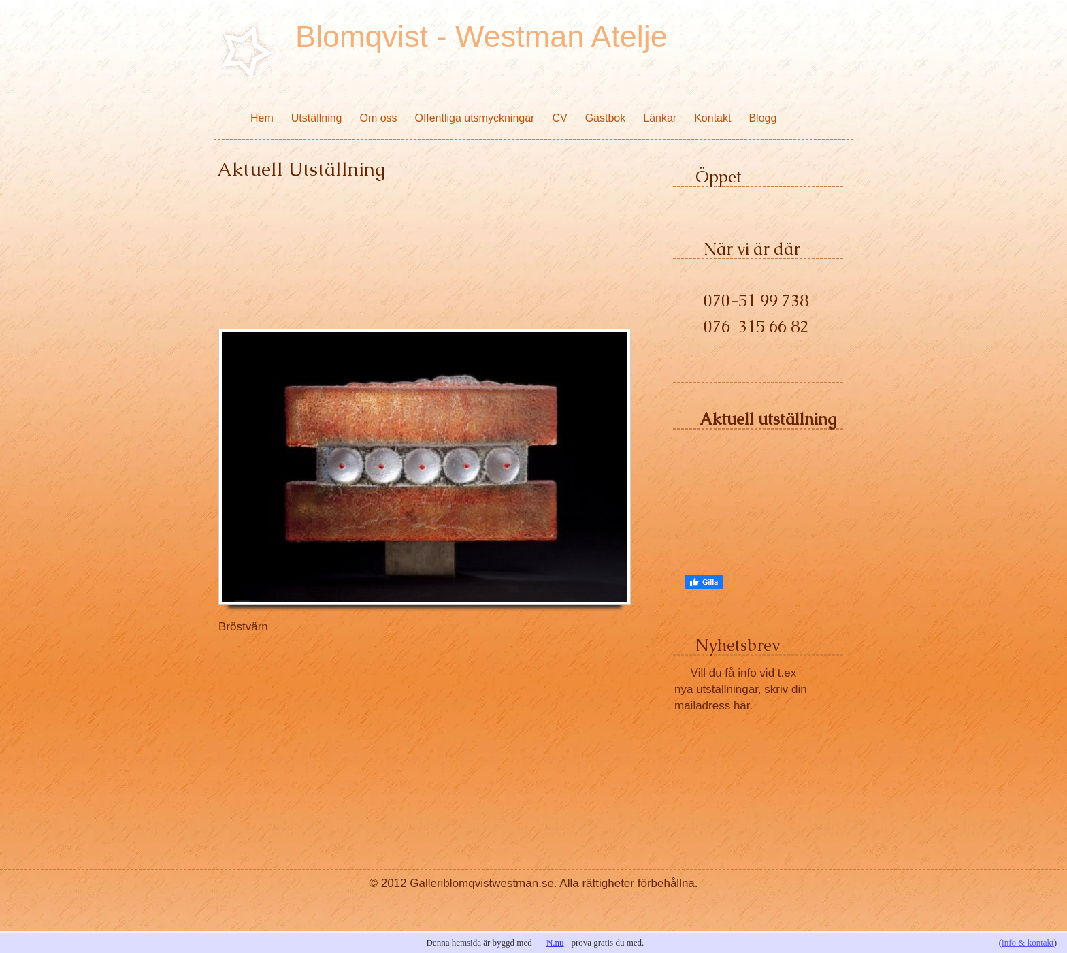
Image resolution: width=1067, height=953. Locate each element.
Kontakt (712, 118)
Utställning (316, 118)
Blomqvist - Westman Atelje (481, 36)
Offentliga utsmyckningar (475, 118)
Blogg (762, 118)
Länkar (659, 118)
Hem (262, 118)
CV (559, 118)
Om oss (378, 118)
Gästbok (605, 118)
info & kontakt (1028, 942)
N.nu (555, 942)
